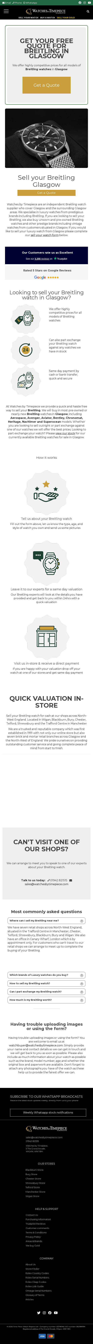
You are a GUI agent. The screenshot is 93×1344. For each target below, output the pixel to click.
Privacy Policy (33, 1236)
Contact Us (32, 1215)
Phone (18, 2)
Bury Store (31, 1174)
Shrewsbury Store (35, 1183)
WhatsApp (31, 2)
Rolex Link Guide (35, 1286)
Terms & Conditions (36, 1232)
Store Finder (32, 1268)
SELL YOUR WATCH (28, 18)
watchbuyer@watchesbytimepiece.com (36, 1045)
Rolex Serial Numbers (37, 1277)
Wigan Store (32, 1196)
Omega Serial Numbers (38, 1290)
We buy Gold (33, 1245)
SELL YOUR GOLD (66, 18)
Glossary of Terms (35, 1295)
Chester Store (33, 1178)
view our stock (65, 433)
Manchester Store (35, 1191)
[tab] (46, 920)
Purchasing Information (38, 1219)
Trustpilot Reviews (35, 1223)
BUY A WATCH (47, 18)
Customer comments (37, 1228)
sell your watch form (45, 235)
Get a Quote (46, 85)
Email (8, 2)
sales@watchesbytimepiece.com (46, 884)
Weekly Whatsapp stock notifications (48, 1112)
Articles (30, 1299)
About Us (30, 1264)
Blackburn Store (34, 1169)
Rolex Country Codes (37, 1273)
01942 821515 (58, 880)
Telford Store (33, 1187)
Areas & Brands (34, 1241)
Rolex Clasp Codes (36, 1282)
